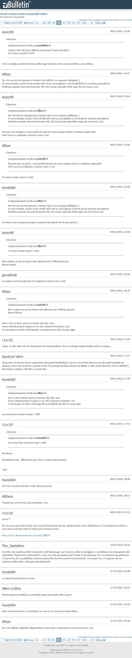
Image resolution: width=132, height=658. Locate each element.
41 (53, 22)
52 (73, 22)
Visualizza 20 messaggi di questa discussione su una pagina (105, 19)
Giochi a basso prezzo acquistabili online (23, 14)
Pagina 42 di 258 (13, 22)
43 (63, 22)
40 (49, 22)
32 (44, 22)
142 (84, 22)
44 (68, 22)
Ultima (100, 22)
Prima (28, 22)
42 (58, 22)
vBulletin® (65, 650)
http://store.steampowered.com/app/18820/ (26, 535)
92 (78, 22)
